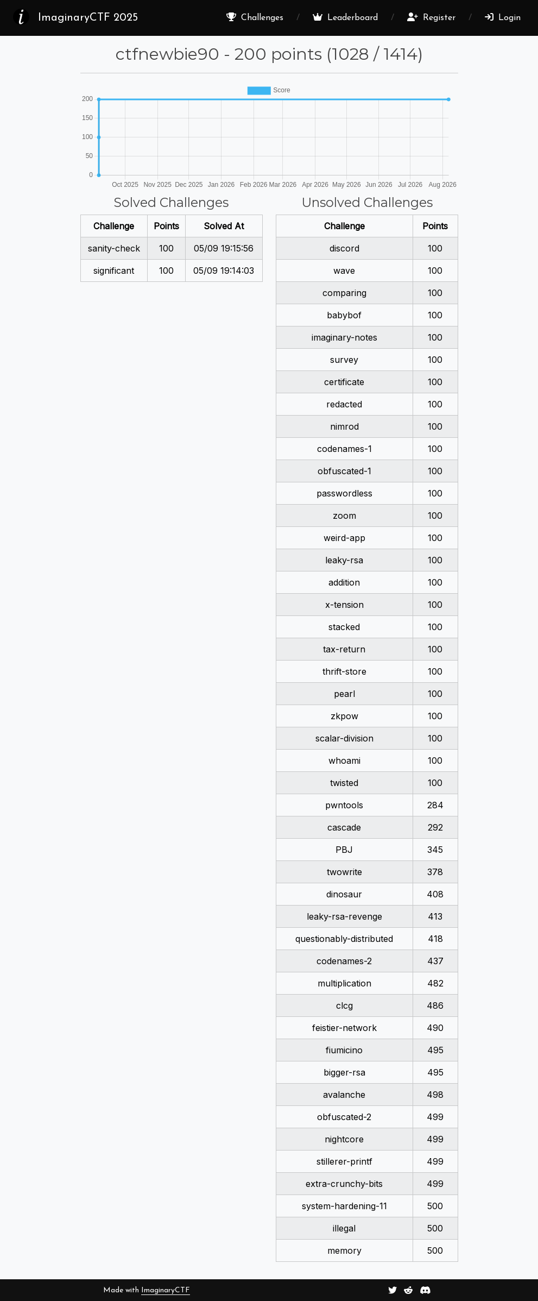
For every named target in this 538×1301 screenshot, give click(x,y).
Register (431, 17)
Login (503, 17)
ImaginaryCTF (165, 1290)
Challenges (254, 17)
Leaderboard (345, 17)
